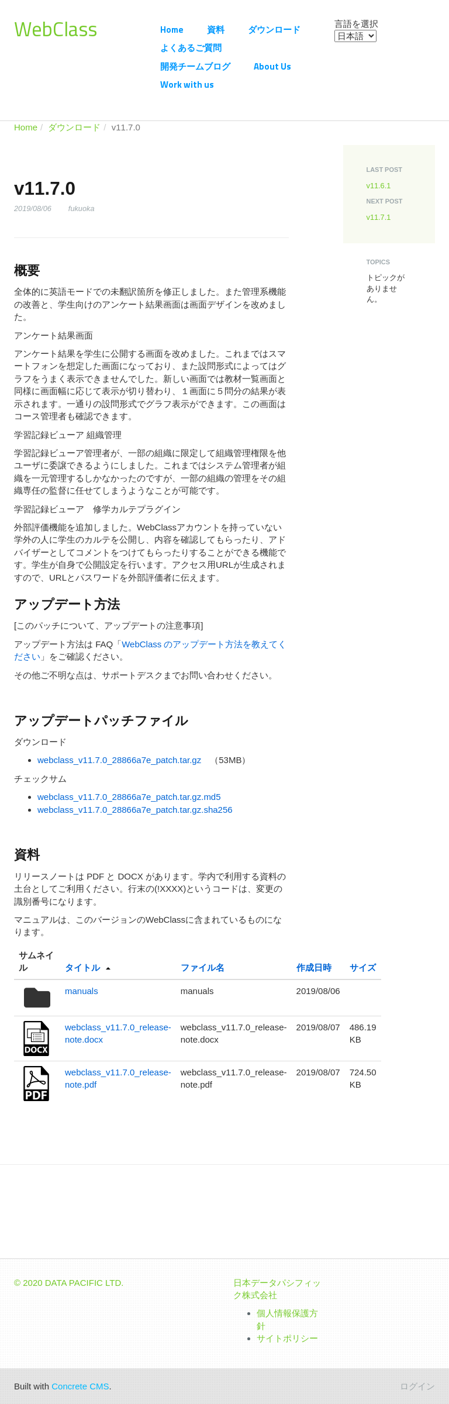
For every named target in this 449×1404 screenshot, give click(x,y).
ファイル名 (202, 967)
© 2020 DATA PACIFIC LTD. (69, 1283)
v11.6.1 (379, 185)
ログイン (417, 1386)
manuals (81, 991)
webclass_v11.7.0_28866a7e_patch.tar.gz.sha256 (135, 810)
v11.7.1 (379, 217)
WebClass (55, 28)
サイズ (363, 967)
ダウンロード (274, 29)
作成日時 (313, 967)
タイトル (82, 967)
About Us (272, 66)
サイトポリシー (287, 1338)
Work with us (187, 84)
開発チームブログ (195, 66)
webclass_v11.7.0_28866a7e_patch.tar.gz (119, 760)
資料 (215, 29)
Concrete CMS (80, 1386)
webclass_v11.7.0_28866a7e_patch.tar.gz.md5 (129, 797)
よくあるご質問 (191, 47)
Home (172, 29)
